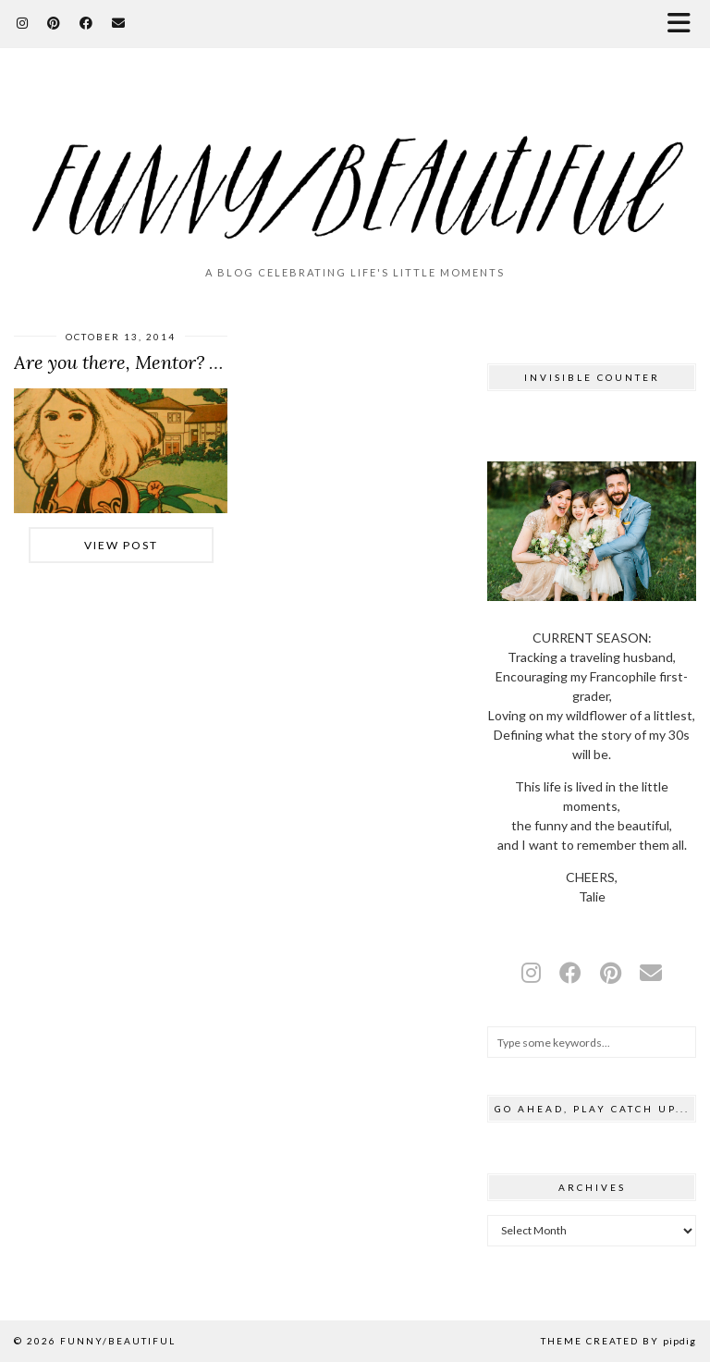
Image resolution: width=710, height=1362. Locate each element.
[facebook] (570, 972)
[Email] (119, 23)
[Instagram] (23, 23)
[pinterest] (610, 972)
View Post (121, 545)
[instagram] (531, 972)
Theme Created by (618, 1340)
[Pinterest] (54, 23)
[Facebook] (86, 23)
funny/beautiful (118, 1340)
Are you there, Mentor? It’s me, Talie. (167, 362)
